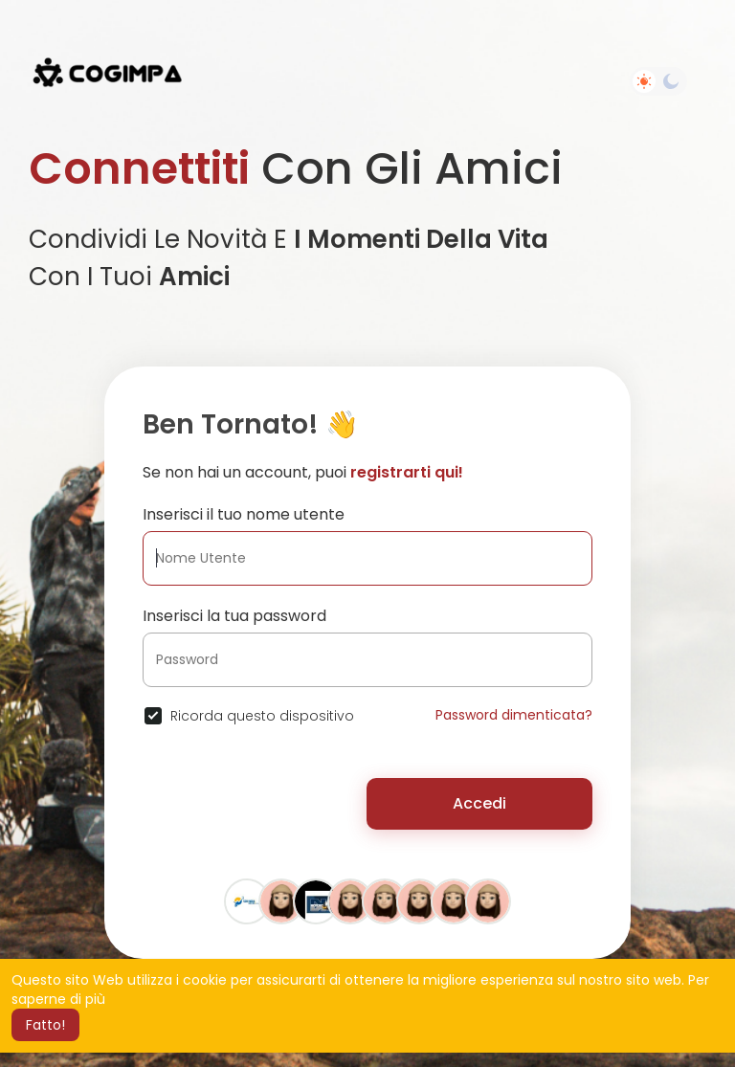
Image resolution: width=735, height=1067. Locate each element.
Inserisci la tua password (234, 616)
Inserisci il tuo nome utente (244, 514)
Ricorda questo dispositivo (262, 715)
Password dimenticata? (513, 714)
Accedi (479, 803)
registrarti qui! (406, 472)
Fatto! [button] (45, 1024)
